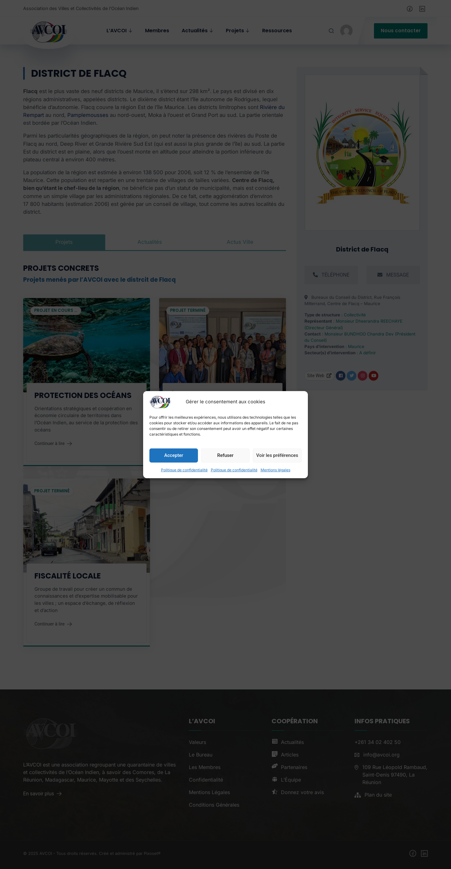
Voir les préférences (277, 469)
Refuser (225, 469)
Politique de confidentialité (184, 483)
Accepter (173, 469)
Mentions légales (275, 483)
